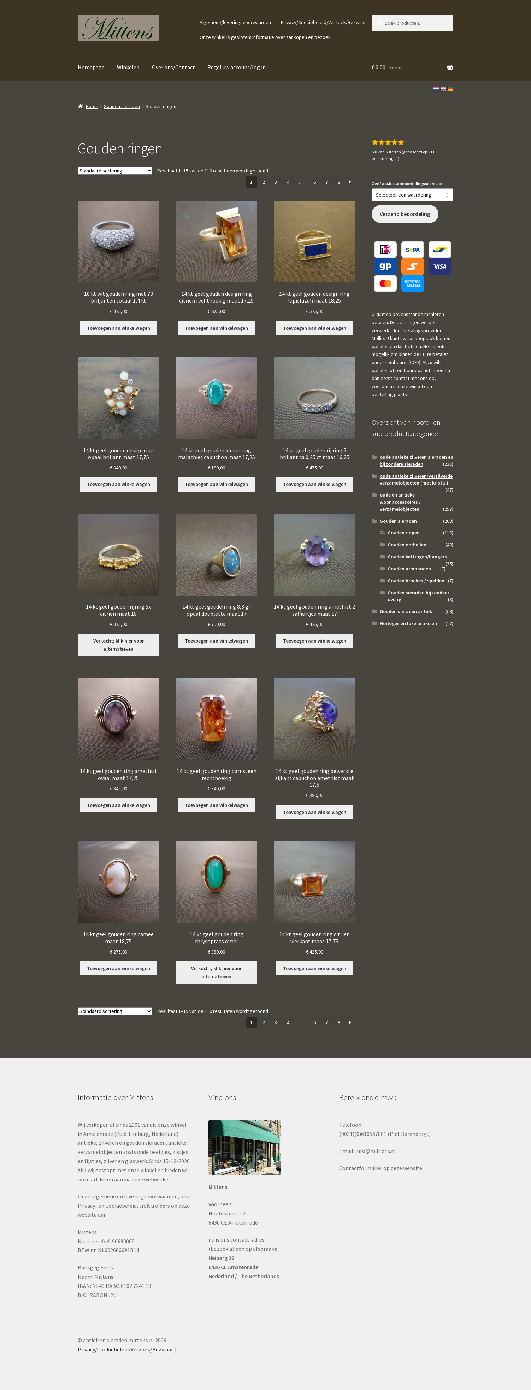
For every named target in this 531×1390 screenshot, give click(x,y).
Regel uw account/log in (236, 67)
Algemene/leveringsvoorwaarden (235, 22)
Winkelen (128, 67)
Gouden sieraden (122, 106)
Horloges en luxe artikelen (408, 623)
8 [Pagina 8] (339, 182)
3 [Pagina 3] (276, 182)
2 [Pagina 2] (263, 182)
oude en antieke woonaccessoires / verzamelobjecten (400, 502)
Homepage (91, 67)
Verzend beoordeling (405, 214)
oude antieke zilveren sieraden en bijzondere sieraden (416, 460)
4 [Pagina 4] (288, 182)
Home (92, 106)
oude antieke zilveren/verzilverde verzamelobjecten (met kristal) (416, 479)
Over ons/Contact (173, 67)
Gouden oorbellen (407, 544)
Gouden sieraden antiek (406, 611)
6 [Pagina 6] (314, 182)
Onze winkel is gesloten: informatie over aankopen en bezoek (265, 37)
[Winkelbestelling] (115, 171)
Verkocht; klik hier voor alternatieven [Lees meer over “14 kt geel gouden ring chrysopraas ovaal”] (216, 972)
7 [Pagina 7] (326, 182)
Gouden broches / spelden (416, 580)
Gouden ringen (404, 532)
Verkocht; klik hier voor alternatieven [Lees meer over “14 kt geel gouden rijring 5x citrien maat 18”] (118, 645)
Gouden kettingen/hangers (417, 556)
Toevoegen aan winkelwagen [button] (118, 328)
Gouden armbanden (409, 568)
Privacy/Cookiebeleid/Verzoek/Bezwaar (323, 22)
